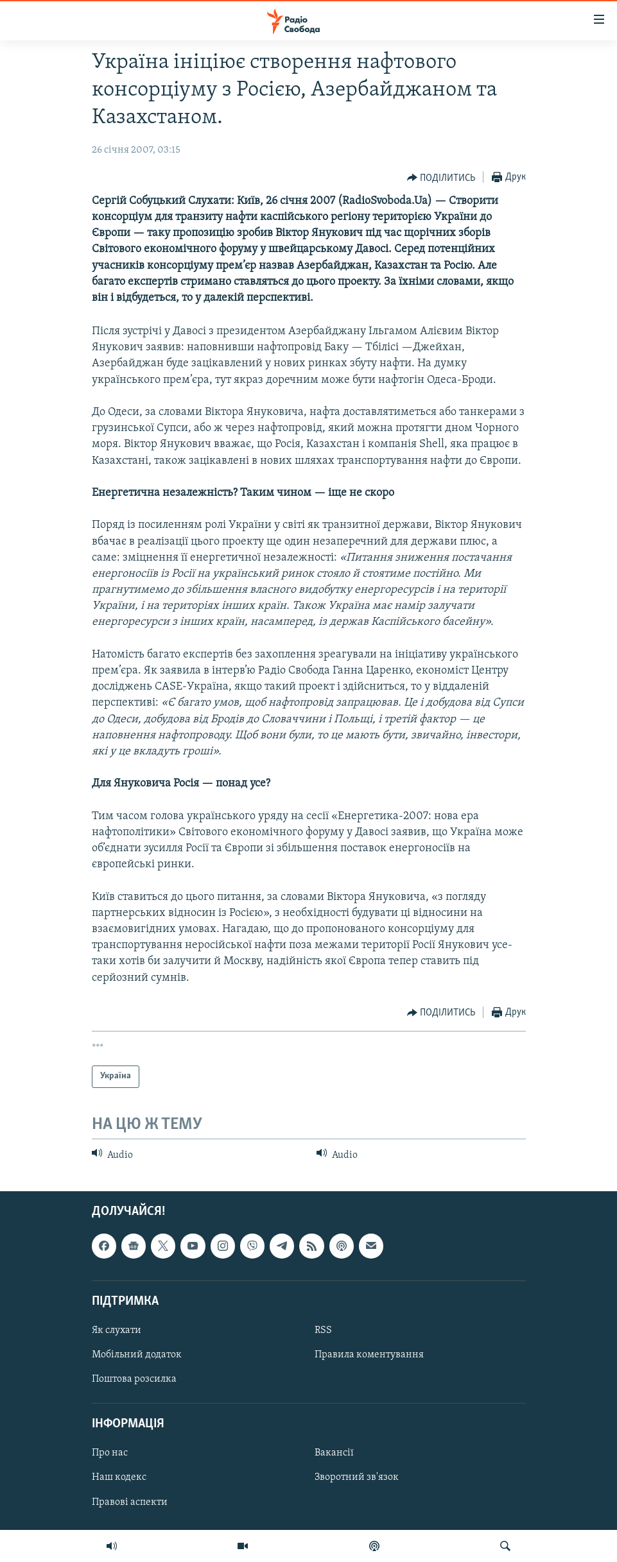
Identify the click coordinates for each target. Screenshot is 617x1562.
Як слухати (116, 1330)
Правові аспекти (130, 1502)
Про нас (110, 1453)
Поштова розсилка (134, 1379)
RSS (323, 1330)
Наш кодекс (119, 1478)
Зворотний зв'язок (357, 1478)
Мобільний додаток (137, 1355)
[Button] (441, 178)
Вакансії (334, 1453)
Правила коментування (369, 1355)
